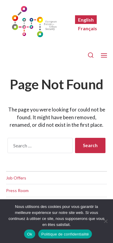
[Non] (105, 221)
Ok (29, 234)
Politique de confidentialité (65, 234)
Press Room (17, 190)
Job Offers (16, 177)
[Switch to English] (86, 19)
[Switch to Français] (87, 28)
